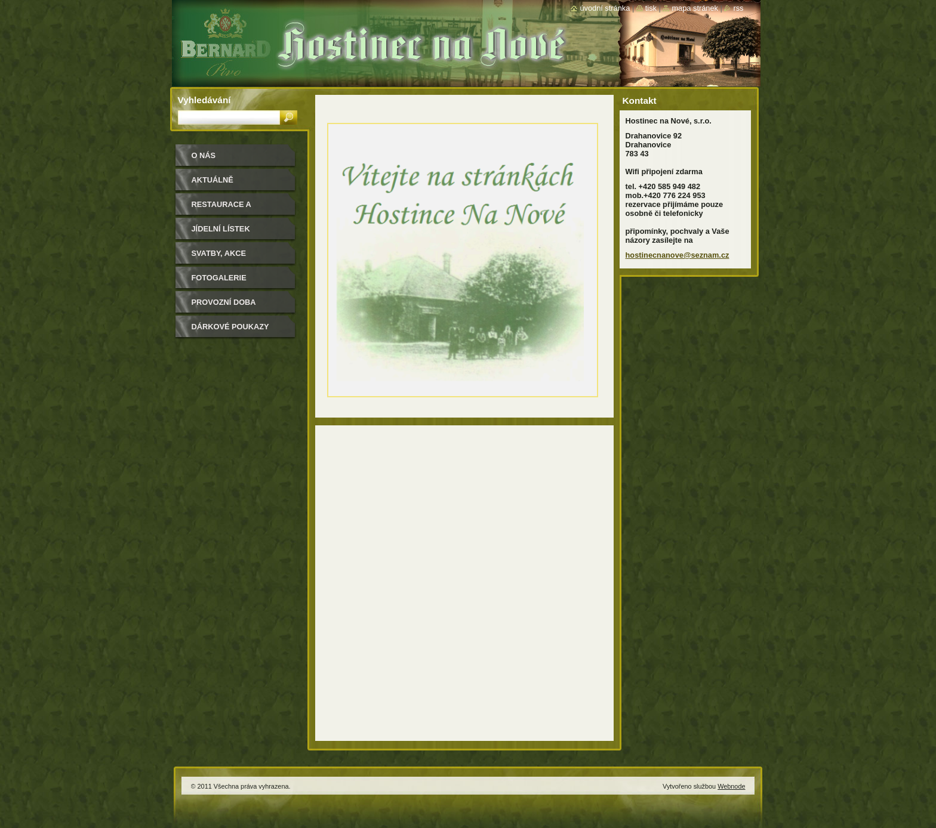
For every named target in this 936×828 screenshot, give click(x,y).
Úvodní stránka (605, 8)
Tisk (651, 8)
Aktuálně (212, 179)
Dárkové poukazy (230, 326)
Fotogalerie (219, 277)
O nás (204, 155)
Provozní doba (224, 302)
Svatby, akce (219, 253)
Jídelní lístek (221, 228)
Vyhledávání (204, 100)
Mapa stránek (695, 8)
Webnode (731, 786)
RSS (738, 8)
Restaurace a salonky (221, 208)
